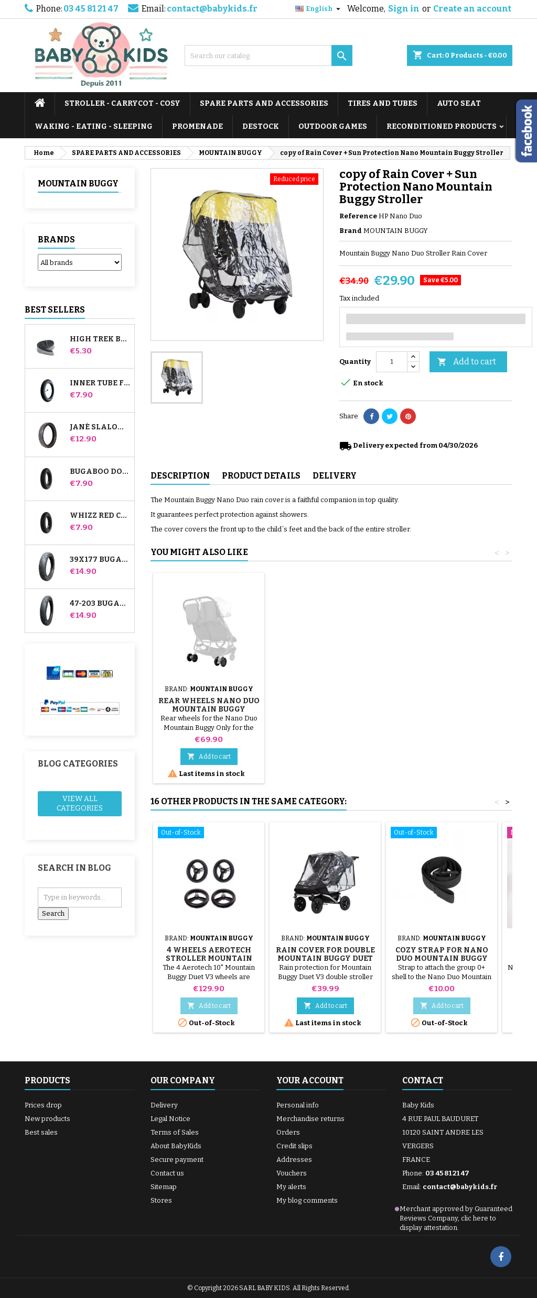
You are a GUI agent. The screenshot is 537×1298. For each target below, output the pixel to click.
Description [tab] (180, 476)
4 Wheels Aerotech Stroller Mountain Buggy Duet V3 (209, 958)
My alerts (291, 1187)
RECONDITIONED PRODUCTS (441, 126)
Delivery (164, 1105)
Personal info (297, 1105)
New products (47, 1119)
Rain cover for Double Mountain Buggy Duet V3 (325, 958)
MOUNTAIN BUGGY (78, 183)
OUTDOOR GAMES (332, 126)
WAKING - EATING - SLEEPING (94, 126)
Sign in (404, 9)
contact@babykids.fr (212, 9)
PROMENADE (197, 126)
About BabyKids (176, 1146)
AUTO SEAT (459, 103)
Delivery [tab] (335, 476)
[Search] (268, 55)
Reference (358, 216)
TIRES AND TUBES (382, 103)
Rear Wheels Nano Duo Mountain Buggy (441, 705)
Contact (422, 1080)
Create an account (472, 9)
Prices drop (43, 1105)
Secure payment (177, 1159)
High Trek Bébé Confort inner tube (100, 339)
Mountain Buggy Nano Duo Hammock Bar (209, 705)
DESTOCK (260, 126)
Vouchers (291, 1173)
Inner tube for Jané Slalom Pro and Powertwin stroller (100, 383)
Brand (350, 231)
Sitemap (164, 1187)
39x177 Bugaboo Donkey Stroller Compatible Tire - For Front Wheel (100, 560)
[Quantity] (391, 361)
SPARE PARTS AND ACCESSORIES (264, 103)
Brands (56, 240)
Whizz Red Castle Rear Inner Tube (100, 516)
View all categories (80, 803)
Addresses (294, 1159)
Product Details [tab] (261, 476)
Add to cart (466, 362)
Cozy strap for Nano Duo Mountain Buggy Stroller (325, 709)
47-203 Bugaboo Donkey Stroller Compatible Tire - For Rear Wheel (100, 604)
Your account (309, 1080)
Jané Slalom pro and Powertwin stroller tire (100, 427)
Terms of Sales (175, 1132)
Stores (161, 1200)
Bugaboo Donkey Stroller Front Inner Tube (100, 472)
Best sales (41, 1132)
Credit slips (294, 1146)
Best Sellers (55, 310)
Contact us (167, 1173)
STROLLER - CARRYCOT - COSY (122, 103)
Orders (288, 1132)
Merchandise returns (310, 1119)
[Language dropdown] (319, 9)
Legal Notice (170, 1119)
